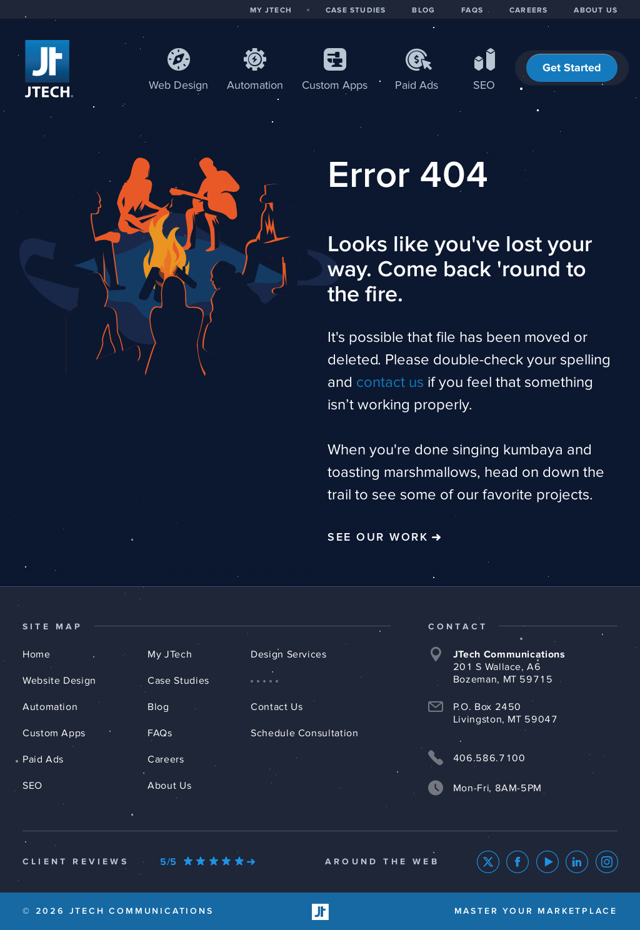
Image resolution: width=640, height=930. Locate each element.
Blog (158, 707)
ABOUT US (596, 10)
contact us (390, 382)
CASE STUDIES (356, 10)
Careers (166, 759)
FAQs (160, 733)
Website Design (59, 681)
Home (36, 654)
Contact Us (276, 707)
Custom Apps (54, 733)
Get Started (571, 68)
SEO (484, 85)
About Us (169, 786)
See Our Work (378, 537)
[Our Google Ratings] (207, 862)
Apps (335, 85)
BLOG (423, 10)
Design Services (289, 654)
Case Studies (178, 681)
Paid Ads (416, 85)
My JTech (170, 654)
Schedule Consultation (304, 733)
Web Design (178, 85)
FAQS (472, 10)
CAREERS (528, 10)
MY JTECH (271, 10)
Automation (255, 85)
